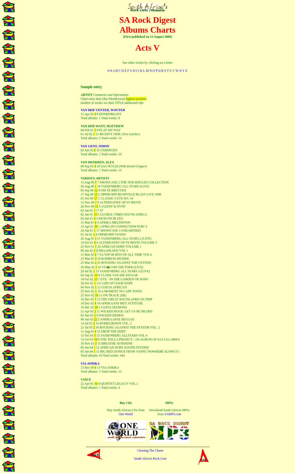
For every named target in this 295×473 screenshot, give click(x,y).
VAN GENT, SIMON (95, 146)
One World (126, 414)
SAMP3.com (172, 414)
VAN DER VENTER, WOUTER (103, 110)
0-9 (110, 71)
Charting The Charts (150, 450)
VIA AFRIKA (90, 363)
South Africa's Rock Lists (150, 458)
